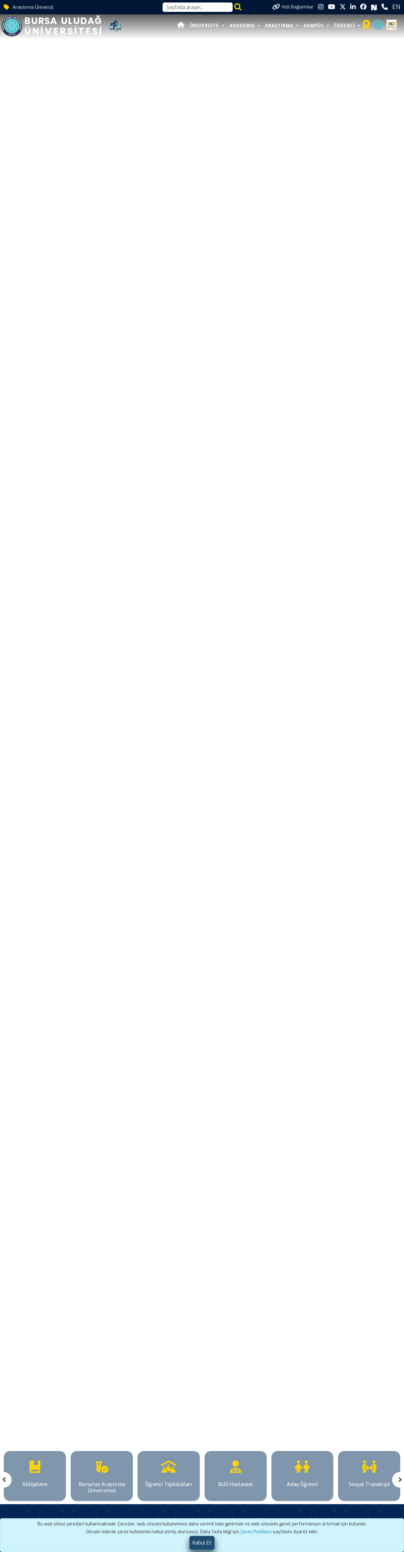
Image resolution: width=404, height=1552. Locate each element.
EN (396, 7)
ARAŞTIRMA (280, 26)
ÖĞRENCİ (345, 26)
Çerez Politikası (256, 1532)
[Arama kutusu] (198, 7)
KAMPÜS (315, 26)
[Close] (202, 1543)
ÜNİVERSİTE (205, 26)
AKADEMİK (243, 26)
